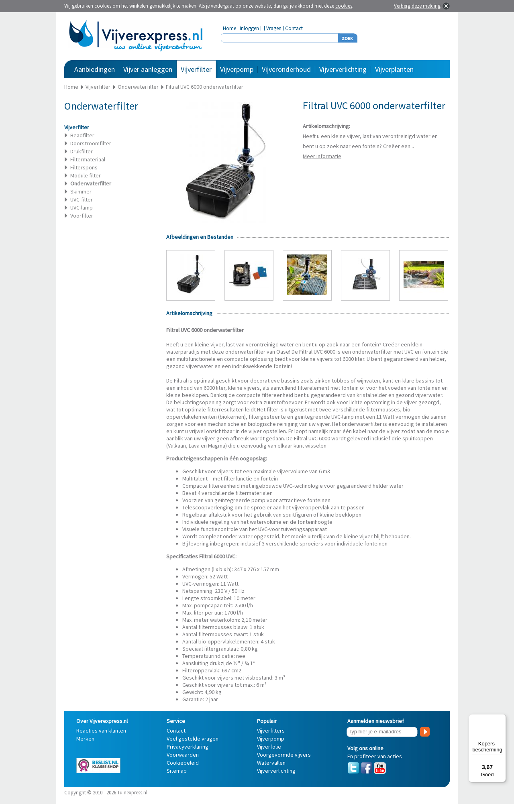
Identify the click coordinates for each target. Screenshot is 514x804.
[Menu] (501, 719)
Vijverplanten (394, 69)
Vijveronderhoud (286, 69)
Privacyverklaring (187, 746)
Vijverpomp (236, 69)
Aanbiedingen (94, 69)
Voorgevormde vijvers (284, 754)
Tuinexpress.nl (132, 792)
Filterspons (84, 167)
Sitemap (177, 770)
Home (229, 28)
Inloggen (249, 28)
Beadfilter (82, 135)
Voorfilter (81, 215)
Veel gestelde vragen (192, 738)
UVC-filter (81, 199)
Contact (294, 28)
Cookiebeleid (183, 762)
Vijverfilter (196, 69)
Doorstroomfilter (90, 143)
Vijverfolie (269, 746)
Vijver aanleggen (147, 69)
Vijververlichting (343, 69)
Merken (85, 738)
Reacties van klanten (101, 730)
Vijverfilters (271, 730)
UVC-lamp (81, 207)
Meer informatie (322, 156)
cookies (343, 5)
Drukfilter (81, 151)
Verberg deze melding (417, 5)
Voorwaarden (183, 754)
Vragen (273, 28)
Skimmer (81, 191)
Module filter (85, 175)
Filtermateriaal (87, 159)
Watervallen (271, 762)
